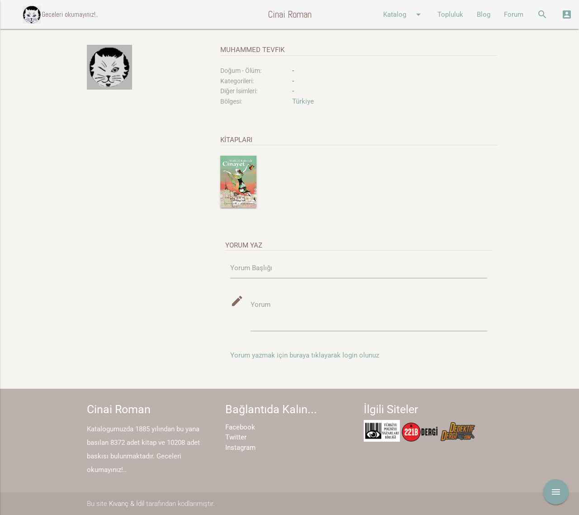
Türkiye (303, 101)
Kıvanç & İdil (126, 504)
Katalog (403, 14)
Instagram (240, 447)
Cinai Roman (290, 14)
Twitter (236, 437)
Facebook (240, 427)
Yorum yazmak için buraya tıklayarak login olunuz (304, 355)
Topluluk (450, 14)
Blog (483, 14)
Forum (513, 14)
